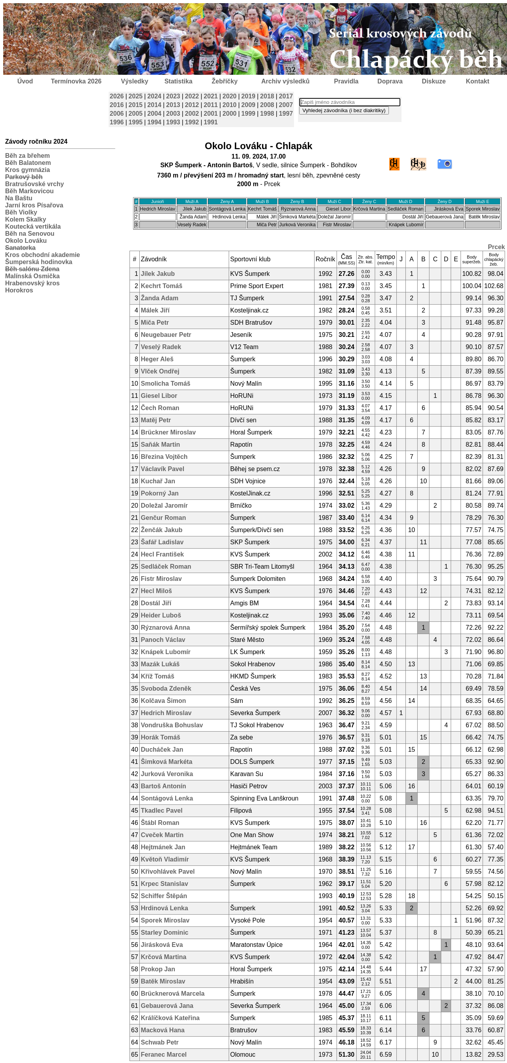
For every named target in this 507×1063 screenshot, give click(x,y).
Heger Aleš (157, 359)
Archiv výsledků (285, 81)
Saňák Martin (160, 444)
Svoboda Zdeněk (166, 688)
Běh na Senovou (29, 233)
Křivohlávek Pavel (168, 871)
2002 (192, 113)
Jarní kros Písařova (34, 205)
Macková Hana (163, 1030)
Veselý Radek (161, 347)
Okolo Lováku (26, 240)
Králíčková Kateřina (170, 1018)
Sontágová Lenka (167, 798)
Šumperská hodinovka (38, 262)
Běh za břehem (27, 155)
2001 (211, 113)
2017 (286, 96)
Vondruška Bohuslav (172, 725)
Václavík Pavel (162, 469)
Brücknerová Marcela (173, 993)
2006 (117, 113)
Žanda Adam (159, 298)
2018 (267, 96)
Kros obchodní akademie (42, 254)
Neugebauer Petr (166, 334)
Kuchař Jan (158, 481)
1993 (173, 122)
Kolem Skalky (25, 219)
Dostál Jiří (156, 603)
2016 (117, 105)
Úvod (25, 81)
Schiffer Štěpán (164, 896)
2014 (154, 105)
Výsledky (134, 81)
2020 (229, 96)
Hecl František (162, 554)
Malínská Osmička (32, 276)
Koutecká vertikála (33, 226)
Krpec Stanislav (164, 883)
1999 (248, 113)
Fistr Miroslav (161, 578)
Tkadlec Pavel (162, 810)
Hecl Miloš (156, 591)
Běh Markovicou (29, 191)
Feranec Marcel (164, 1054)
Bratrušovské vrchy (34, 184)
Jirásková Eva (162, 944)
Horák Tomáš (160, 737)
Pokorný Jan (160, 493)
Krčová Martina (164, 957)
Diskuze (434, 81)
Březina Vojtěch (164, 456)
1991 (211, 122)
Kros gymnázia (27, 169)
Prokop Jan (158, 969)
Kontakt (478, 81)
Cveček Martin (162, 835)
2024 (154, 96)
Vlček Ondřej (160, 371)
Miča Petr (155, 322)
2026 (117, 96)
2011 (211, 105)
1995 (136, 122)
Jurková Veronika (167, 774)
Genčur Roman (163, 517)
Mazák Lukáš (160, 664)
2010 (229, 105)
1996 (117, 122)
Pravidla (346, 81)
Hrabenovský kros (32, 283)
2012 (192, 105)
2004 (154, 113)
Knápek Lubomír (166, 652)
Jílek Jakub (158, 273)
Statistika (178, 81)
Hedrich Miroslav (166, 713)
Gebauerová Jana (167, 1005)
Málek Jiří (155, 310)
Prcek (496, 247)
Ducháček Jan (162, 749)
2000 (229, 113)
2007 (286, 105)
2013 (173, 105)
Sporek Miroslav (165, 920)
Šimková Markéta (166, 761)
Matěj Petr (156, 420)
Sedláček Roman (166, 566)
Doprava (390, 81)
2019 (248, 96)
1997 (286, 113)
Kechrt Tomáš (162, 286)
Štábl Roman (160, 822)
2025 (136, 96)
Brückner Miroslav (168, 432)
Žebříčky (225, 81)
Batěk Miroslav (163, 981)
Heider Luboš (161, 615)
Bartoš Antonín (163, 786)
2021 (211, 96)
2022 (192, 96)
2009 (248, 105)
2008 (267, 105)
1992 (192, 122)
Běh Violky (21, 212)
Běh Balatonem (28, 162)
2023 (173, 96)
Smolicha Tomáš (166, 383)
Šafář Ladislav (162, 542)
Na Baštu (18, 198)
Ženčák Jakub (162, 530)
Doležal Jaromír (164, 505)
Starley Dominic (165, 932)
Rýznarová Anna (165, 627)
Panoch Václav (163, 639)
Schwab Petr (160, 1042)
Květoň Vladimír (165, 859)
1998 (267, 113)
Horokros (19, 290)
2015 (136, 105)
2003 (173, 113)
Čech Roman (160, 408)
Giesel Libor (159, 395)
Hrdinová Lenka (164, 908)
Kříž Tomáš (157, 676)
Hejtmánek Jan (163, 847)
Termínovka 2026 (76, 81)
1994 (154, 122)
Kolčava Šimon (163, 700)
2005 (136, 113)
